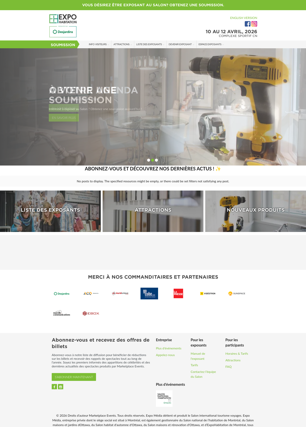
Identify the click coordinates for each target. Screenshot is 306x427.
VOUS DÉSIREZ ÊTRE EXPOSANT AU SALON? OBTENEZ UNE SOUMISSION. (153, 5)
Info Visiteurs (98, 44)
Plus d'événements (168, 345)
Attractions (121, 44)
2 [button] (152, 160)
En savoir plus (64, 117)
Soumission (63, 45)
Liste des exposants (149, 44)
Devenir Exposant (180, 44)
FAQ (228, 363)
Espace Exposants (209, 44)
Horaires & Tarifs (236, 350)
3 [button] (156, 160)
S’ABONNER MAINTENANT (74, 374)
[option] (153, 107)
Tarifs (194, 362)
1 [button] (148, 160)
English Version (243, 18)
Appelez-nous (165, 352)
